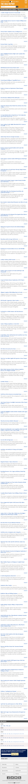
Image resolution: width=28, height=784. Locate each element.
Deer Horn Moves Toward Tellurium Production (11, 522)
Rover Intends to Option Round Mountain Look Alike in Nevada (14, 202)
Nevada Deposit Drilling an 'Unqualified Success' (11, 80)
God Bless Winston (4, 381)
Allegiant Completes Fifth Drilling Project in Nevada (11, 292)
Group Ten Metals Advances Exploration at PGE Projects (12, 280)
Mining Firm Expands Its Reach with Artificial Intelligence (13, 226)
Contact (17, 767)
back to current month (23, 10)
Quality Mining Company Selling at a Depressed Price (12, 604)
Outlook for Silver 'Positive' (6, 585)
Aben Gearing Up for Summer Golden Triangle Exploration (13, 680)
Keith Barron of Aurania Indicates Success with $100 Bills (12, 248)
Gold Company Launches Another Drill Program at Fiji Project (14, 158)
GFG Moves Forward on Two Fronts (8, 348)
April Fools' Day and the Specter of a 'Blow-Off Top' (11, 703)
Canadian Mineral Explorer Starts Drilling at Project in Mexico (14, 493)
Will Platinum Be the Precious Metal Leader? (10, 67)
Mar (4, 726)
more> (25, 18)
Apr (2, 726)
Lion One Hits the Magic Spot (7, 439)
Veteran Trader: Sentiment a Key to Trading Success (11, 31)
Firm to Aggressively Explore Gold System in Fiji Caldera (12, 502)
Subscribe (4, 764)
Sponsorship (5, 770)
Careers (3, 773)
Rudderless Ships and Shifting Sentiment (9, 593)
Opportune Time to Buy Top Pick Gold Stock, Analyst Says (13, 541)
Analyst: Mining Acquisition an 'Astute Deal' (10, 323)
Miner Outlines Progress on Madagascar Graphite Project (12, 561)
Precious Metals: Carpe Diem (7, 44)
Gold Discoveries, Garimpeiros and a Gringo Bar (11, 532)
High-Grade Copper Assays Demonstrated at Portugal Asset (13, 711)
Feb (7, 726)
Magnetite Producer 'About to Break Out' (9, 461)
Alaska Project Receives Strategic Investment (10, 136)
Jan (9, 726)
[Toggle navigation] (26, 6)
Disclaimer (4, 767)
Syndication (18, 770)
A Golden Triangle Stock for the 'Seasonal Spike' (11, 12)
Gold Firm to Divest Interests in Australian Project (11, 394)
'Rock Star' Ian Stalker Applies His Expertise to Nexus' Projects (14, 358)
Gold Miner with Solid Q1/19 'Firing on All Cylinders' (12, 449)
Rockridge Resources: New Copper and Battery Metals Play (13, 471)
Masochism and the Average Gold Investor (9, 239)
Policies (17, 773)
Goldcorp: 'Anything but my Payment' (9, 691)
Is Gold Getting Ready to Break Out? (8, 575)
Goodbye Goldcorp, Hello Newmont (8, 259)
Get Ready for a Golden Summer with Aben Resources (12, 311)
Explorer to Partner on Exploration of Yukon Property (12, 88)
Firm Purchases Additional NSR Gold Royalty (10, 97)
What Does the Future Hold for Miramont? (9, 420)
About (17, 764)
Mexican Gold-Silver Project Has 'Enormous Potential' (12, 646)
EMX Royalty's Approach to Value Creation (10, 300)
